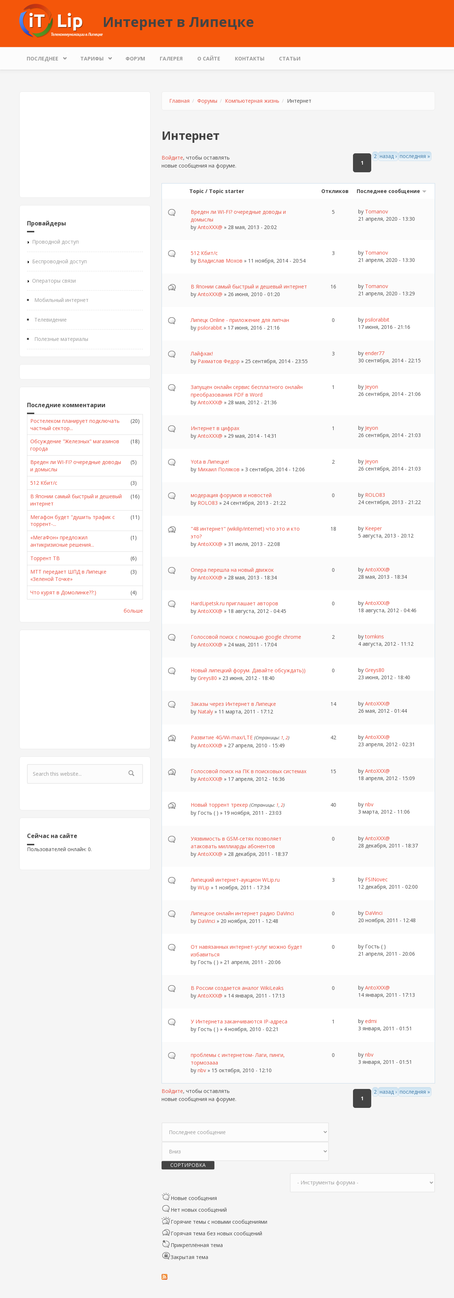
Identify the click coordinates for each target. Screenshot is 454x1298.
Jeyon (371, 386)
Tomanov (376, 211)
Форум (135, 58)
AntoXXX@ (210, 227)
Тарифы (94, 56)
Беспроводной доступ (59, 261)
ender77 (374, 353)
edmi (371, 1021)
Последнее (44, 56)
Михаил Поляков (219, 469)
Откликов (335, 191)
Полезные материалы (61, 338)
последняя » (415, 156)
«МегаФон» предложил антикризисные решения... (62, 541)
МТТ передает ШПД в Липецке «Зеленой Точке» (68, 575)
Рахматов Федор (219, 361)
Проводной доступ (55, 241)
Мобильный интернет (61, 299)
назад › (388, 156)
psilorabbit (210, 327)
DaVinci (206, 920)
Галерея (171, 58)
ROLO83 (208, 502)
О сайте (208, 58)
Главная (179, 100)
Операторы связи (54, 280)
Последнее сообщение (392, 191)
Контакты (249, 58)
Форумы (207, 100)
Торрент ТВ (45, 558)
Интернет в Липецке (178, 21)
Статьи (289, 58)
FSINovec (376, 879)
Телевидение (50, 319)
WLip (203, 887)
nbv (369, 804)
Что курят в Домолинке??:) (63, 592)
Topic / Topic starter (216, 191)
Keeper (373, 528)
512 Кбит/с (43, 482)
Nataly (205, 711)
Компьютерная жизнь (252, 100)
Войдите (172, 157)
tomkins (374, 636)
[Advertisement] (85, 144)
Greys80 (207, 677)
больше (133, 610)
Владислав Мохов (220, 260)
